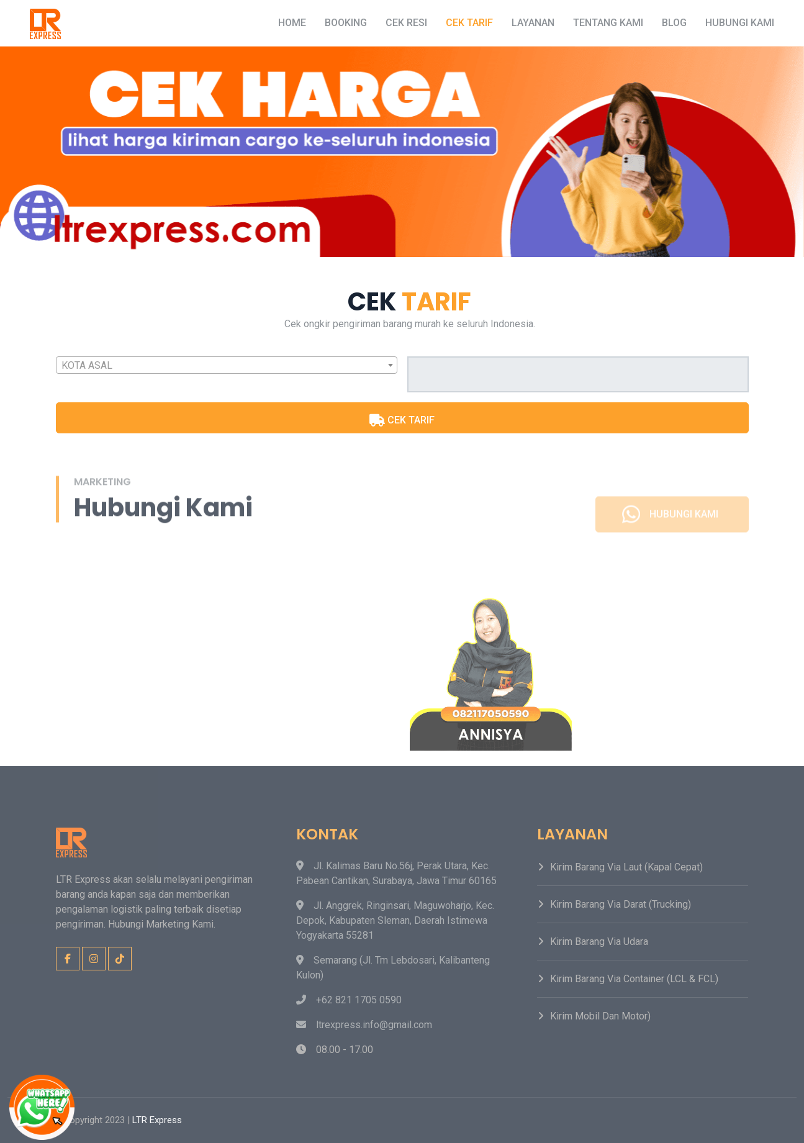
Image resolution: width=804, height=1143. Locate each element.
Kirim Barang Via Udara (599, 941)
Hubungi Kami (739, 23)
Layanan (533, 23)
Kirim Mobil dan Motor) (600, 1016)
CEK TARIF (402, 420)
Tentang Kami (608, 23)
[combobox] (226, 365)
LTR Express (157, 1120)
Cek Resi (406, 23)
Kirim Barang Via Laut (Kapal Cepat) (626, 867)
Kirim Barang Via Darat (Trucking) (620, 904)
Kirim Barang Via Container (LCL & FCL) (634, 979)
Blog (674, 23)
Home (292, 23)
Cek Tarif (469, 23)
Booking (346, 23)
